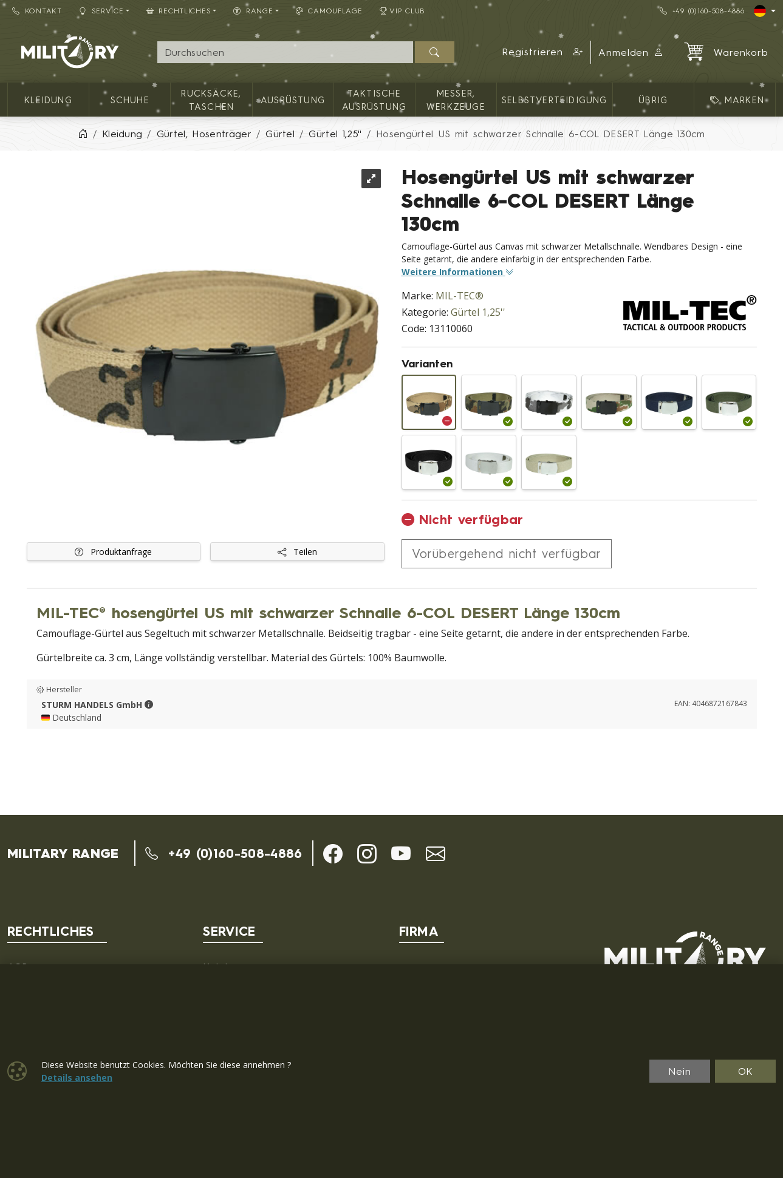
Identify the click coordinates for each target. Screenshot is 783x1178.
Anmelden (631, 52)
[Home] (82, 134)
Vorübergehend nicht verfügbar (507, 553)
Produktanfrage (113, 551)
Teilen (297, 551)
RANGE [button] (253, 10)
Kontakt (37, 10)
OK (745, 1071)
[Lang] (765, 11)
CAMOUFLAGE (329, 10)
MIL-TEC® (460, 295)
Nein (679, 1071)
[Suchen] (434, 52)
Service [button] (101, 10)
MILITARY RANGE (62, 853)
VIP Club (403, 10)
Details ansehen (76, 1077)
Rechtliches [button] (178, 10)
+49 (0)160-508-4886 (702, 10)
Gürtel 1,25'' (478, 312)
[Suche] (285, 52)
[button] (542, 52)
